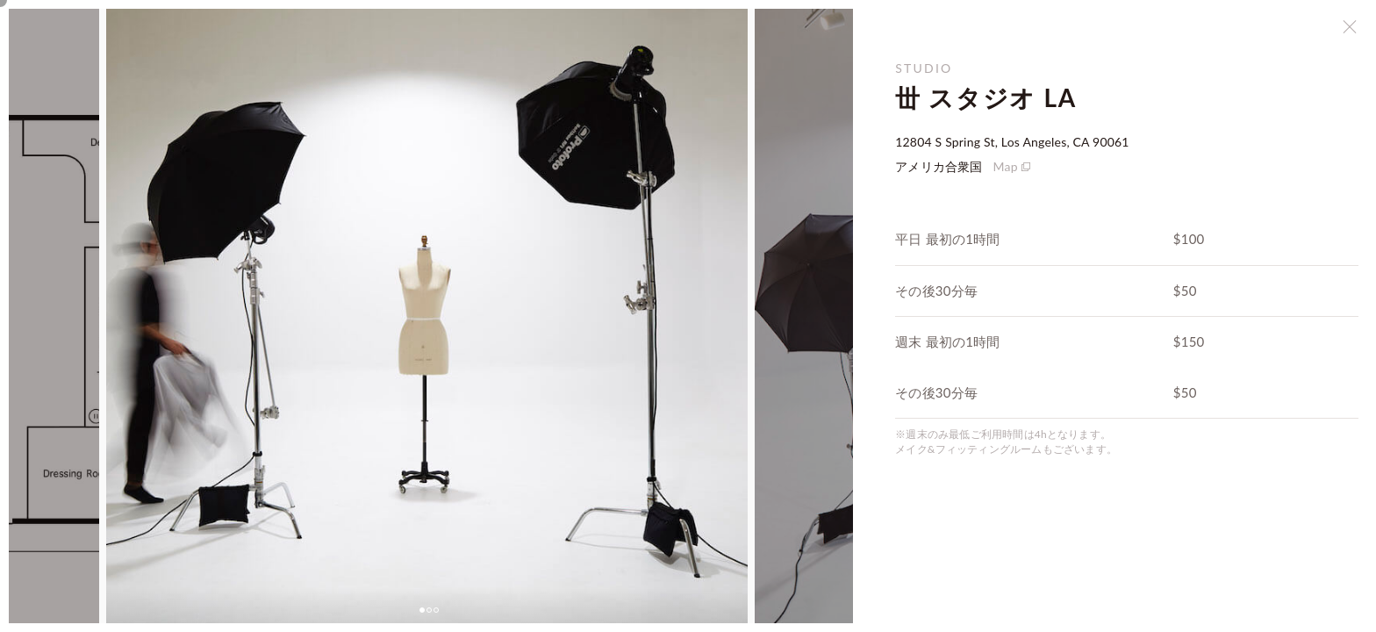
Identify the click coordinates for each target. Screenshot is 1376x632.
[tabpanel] (427, 316)
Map (1005, 166)
